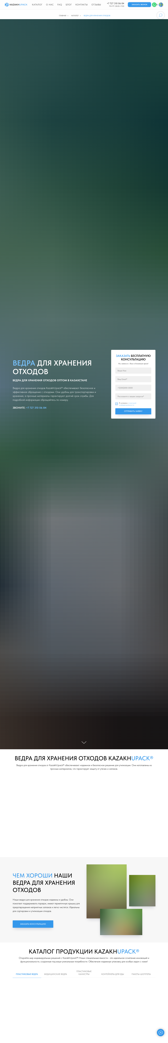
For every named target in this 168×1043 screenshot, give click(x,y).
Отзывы (96, 4)
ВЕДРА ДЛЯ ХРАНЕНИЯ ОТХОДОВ (97, 16)
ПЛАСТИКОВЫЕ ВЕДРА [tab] (27, 974)
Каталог (37, 4)
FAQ (59, 4)
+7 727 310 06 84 (115, 3)
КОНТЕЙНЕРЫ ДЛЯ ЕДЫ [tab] (112, 974)
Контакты (81, 4)
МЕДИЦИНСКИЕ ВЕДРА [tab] (55, 974)
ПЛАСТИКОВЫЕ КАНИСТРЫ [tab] (84, 972)
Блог (69, 4)
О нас (50, 4)
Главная (62, 16)
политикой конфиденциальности (127, 404)
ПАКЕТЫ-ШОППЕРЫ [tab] (141, 974)
